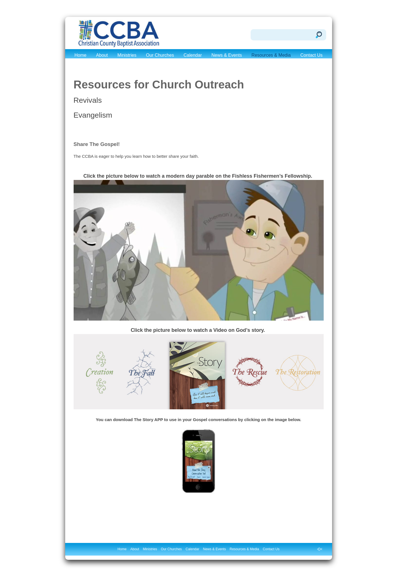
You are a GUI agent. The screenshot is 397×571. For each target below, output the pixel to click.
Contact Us (311, 55)
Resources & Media (271, 55)
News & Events (226, 55)
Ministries (127, 55)
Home (80, 55)
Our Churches (160, 55)
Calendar (192, 55)
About (102, 55)
